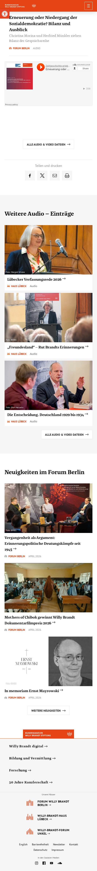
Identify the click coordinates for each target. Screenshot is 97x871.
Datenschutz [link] (40, 850)
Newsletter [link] (59, 844)
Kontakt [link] (73, 844)
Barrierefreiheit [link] (40, 844)
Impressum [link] (58, 850)
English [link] (23, 844)
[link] (4, 14)
